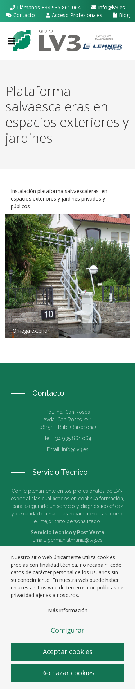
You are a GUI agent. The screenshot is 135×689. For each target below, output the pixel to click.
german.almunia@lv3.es (75, 540)
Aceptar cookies (68, 659)
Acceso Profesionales (77, 15)
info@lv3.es (111, 7)
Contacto (24, 15)
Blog (124, 15)
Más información (67, 617)
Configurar (67, 637)
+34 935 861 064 (61, 7)
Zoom (67, 276)
